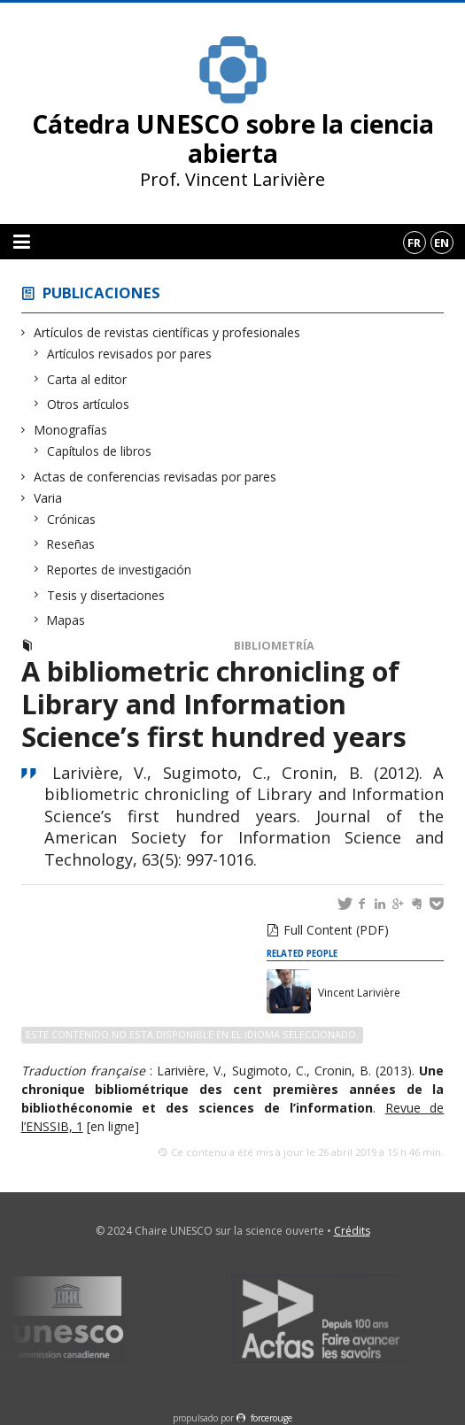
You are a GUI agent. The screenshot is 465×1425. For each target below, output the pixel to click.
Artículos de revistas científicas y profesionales (167, 332)
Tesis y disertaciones (106, 595)
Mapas (66, 620)
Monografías (71, 429)
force (271, 1418)
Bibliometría (274, 645)
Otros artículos (88, 404)
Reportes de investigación (119, 569)
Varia (48, 497)
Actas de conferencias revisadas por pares (155, 476)
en (441, 242)
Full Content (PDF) (336, 929)
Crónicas (72, 519)
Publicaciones (101, 292)
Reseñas (71, 543)
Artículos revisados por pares (130, 353)
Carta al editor (87, 379)
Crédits (352, 1230)
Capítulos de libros (99, 451)
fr (414, 242)
